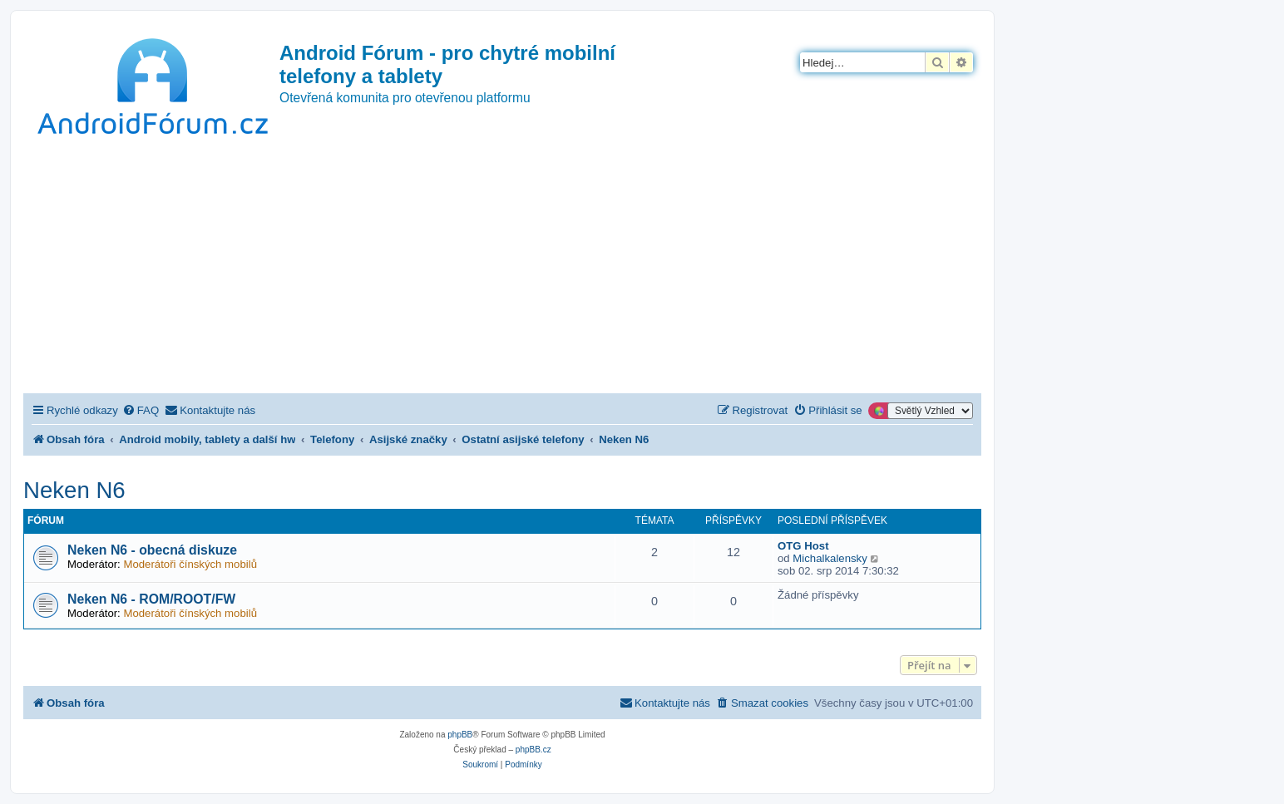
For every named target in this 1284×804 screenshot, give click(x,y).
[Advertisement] (502, 268)
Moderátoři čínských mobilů (190, 564)
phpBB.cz (533, 749)
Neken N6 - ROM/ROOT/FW (151, 599)
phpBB (459, 734)
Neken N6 (74, 490)
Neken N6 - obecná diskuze (152, 550)
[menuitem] (140, 410)
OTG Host (803, 546)
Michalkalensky (830, 558)
